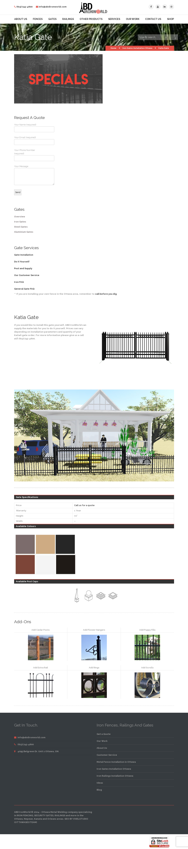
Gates (52, 19)
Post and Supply (23, 268)
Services (114, 19)
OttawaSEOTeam (25, 822)
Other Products (91, 19)
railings (60, 815)
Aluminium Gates (23, 232)
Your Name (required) (27, 127)
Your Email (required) (27, 140)
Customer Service (107, 755)
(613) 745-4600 (24, 6)
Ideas (100, 783)
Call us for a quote (84, 505)
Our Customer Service (26, 275)
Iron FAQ (19, 282)
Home (113, 48)
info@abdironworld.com (53, 6)
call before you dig (106, 294)
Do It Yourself (21, 261)
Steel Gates (21, 227)
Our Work (132, 19)
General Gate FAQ (24, 289)
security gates (43, 815)
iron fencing (25, 815)
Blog (99, 790)
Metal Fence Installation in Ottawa (116, 762)
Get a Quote (104, 734)
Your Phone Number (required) (27, 155)
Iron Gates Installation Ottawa (137, 48)
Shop (170, 19)
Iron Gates (20, 221)
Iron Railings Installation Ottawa (115, 776)
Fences (38, 19)
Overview (19, 216)
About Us (20, 19)
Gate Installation (23, 255)
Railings (68, 19)
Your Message (27, 175)
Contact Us (153, 19)
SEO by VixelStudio (76, 819)
